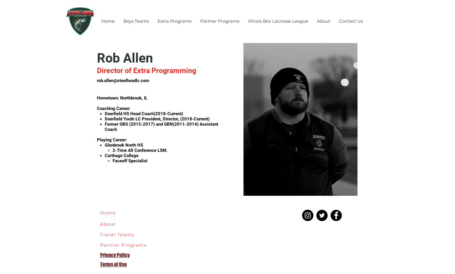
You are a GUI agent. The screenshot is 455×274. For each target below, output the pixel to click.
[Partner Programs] (124, 245)
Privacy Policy (115, 255)
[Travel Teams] (120, 234)
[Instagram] (307, 215)
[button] (136, 21)
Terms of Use (113, 264)
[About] (111, 224)
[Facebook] (336, 215)
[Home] (110, 212)
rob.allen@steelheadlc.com (123, 80)
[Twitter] (322, 215)
